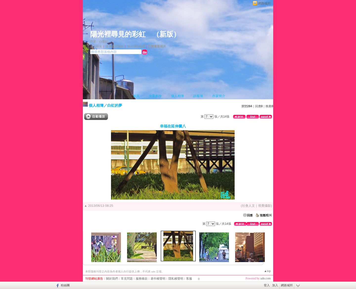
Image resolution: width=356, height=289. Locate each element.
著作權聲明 (158, 278)
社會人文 (248, 205)
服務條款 (142, 278)
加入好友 (96, 46)
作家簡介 (218, 96)
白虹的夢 (114, 105)
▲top (267, 271)
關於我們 (112, 278)
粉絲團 (65, 285)
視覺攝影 (264, 205)
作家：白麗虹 (99, 41)
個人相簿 (177, 96)
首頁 (136, 96)
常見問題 (127, 278)
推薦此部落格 (115, 46)
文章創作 (155, 96)
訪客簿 (198, 96)
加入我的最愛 (136, 46)
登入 (267, 285)
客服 (189, 278)
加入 (275, 285)
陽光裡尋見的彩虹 (118, 34)
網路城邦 (264, 3)
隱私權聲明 (175, 278)
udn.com (265, 278)
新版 (166, 34)
